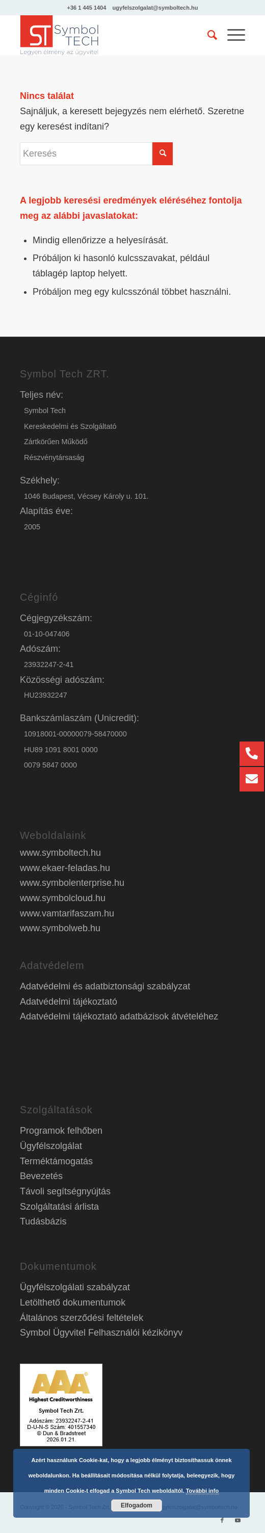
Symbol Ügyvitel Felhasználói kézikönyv (101, 1332)
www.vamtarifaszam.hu (67, 913)
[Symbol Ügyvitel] (110, 35)
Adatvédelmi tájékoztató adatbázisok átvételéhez (119, 1016)
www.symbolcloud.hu (62, 898)
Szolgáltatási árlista (59, 1207)
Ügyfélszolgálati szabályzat (75, 1287)
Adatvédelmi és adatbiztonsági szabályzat (105, 986)
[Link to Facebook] (222, 1520)
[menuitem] (207, 35)
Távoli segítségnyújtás (65, 1191)
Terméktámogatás (56, 1161)
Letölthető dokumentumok (72, 1302)
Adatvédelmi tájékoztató (68, 1002)
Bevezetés (41, 1176)
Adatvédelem (52, 965)
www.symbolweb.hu (60, 928)
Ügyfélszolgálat (51, 1146)
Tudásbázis (43, 1221)
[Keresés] (207, 35)
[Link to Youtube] (237, 1520)
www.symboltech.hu (60, 853)
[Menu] (231, 35)
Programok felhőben (61, 1131)
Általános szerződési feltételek (81, 1318)
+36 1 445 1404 (87, 8)
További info (202, 1491)
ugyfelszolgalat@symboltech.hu (155, 8)
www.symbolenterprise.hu (72, 883)
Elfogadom (136, 1505)
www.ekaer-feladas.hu (65, 868)
